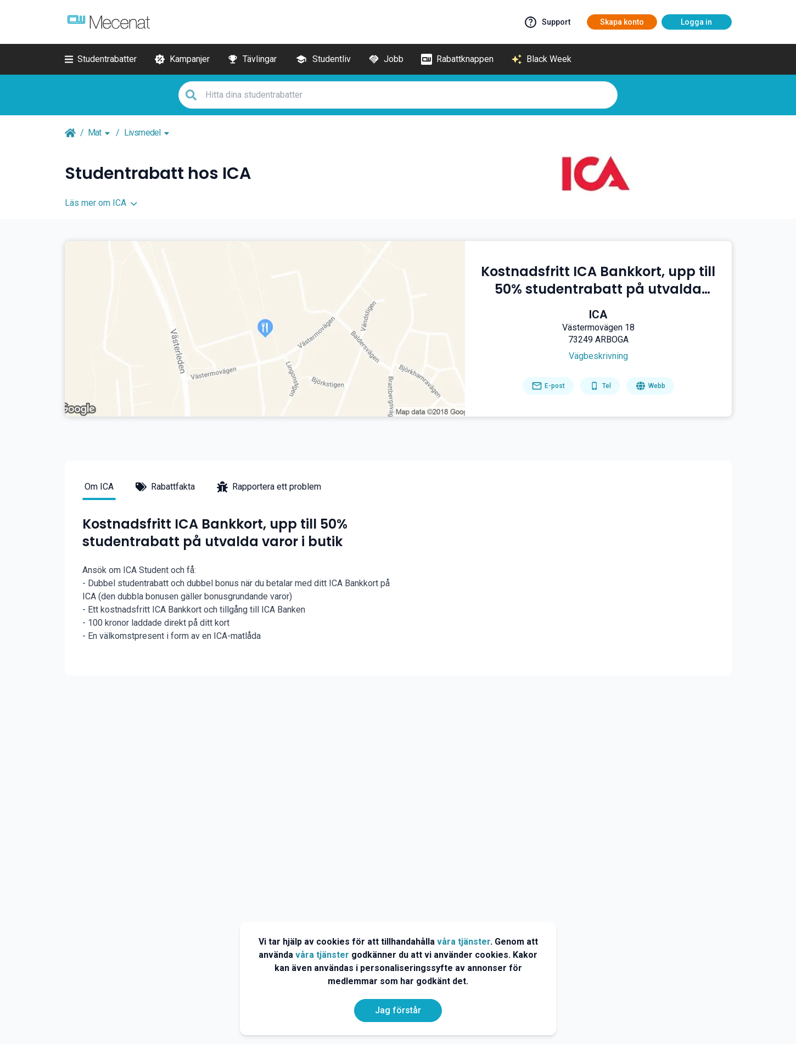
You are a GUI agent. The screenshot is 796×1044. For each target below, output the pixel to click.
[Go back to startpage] (70, 132)
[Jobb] (385, 59)
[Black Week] (541, 59)
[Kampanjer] (182, 59)
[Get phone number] (600, 386)
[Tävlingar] (252, 59)
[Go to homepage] (650, 386)
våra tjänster (463, 941)
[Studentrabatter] (101, 59)
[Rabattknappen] (457, 59)
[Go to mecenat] (109, 22)
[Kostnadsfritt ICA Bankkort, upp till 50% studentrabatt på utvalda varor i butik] (598, 280)
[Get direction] (598, 356)
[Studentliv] (322, 59)
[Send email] (548, 386)
